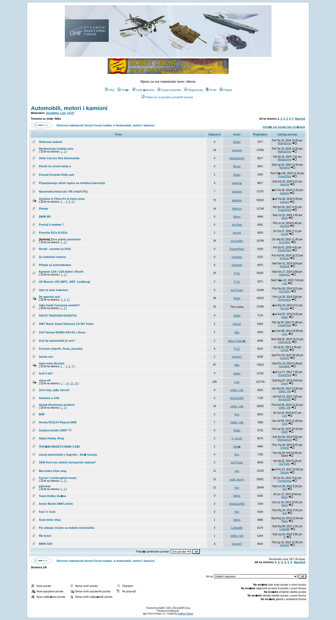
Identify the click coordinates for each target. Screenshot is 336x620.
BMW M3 (45, 216)
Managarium (284, 439)
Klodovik (285, 266)
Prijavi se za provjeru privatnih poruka (167, 97)
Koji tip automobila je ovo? (57, 340)
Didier (237, 141)
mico (284, 334)
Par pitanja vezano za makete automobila (66, 527)
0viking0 (237, 264)
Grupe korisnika (169, 89)
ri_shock (237, 438)
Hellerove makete (50, 141)
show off (44, 380)
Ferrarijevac (285, 480)
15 (71, 383)
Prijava (226, 89)
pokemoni (284, 274)
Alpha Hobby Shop (51, 438)
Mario (236, 216)
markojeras (284, 342)
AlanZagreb (237, 158)
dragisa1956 (237, 503)
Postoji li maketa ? (51, 224)
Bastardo (284, 167)
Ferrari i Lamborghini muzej (57, 477)
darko (285, 505)
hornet (237, 232)
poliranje (45, 486)
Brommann (284, 299)
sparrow (237, 150)
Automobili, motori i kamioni (69, 108)
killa (237, 332)
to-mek (285, 350)
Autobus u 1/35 (49, 398)
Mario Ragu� (237, 340)
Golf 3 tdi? (46, 373)
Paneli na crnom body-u (55, 166)
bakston (237, 191)
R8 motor (45, 535)
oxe (237, 470)
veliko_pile (237, 390)
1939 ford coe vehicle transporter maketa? (67, 462)
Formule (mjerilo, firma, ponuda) (60, 348)
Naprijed (300, 118)
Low (63, 113)
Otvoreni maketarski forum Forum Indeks (84, 125)
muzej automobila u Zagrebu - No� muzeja (68, 454)
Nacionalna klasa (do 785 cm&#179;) (63, 191)
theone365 (237, 398)
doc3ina (237, 224)
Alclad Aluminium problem (57, 404)
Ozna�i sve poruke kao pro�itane (284, 127)
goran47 (237, 356)
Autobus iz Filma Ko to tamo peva (61, 198)
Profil (211, 89)
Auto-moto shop (50, 519)
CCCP (70, 113)
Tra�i (123, 89)
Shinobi (284, 447)
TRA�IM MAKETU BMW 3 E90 (59, 446)
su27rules (237, 290)
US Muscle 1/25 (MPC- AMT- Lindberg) (64, 281)
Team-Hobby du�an (52, 495)
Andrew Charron (185, 613)
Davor (284, 383)
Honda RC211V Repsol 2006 (57, 422)
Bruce (237, 166)
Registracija (193, 89)
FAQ (109, 89)
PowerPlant (284, 176)
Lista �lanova (143, 89)
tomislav (237, 256)
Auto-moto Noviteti (51, 363)
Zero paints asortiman (66, 239)
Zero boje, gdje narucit (54, 390)
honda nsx (46, 356)
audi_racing (237, 479)
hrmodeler (285, 366)
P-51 (237, 273)
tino (237, 414)
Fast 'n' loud (47, 511)
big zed (284, 308)
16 (76, 383)
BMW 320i (45, 543)
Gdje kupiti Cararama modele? (59, 305)
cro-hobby (237, 240)
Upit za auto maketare (53, 290)
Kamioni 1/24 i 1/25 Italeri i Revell (61, 271)
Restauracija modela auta (56, 148)
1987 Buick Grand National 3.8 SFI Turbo (66, 323)
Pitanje (43, 208)
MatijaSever (285, 143)
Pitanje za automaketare (55, 264)
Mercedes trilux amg (52, 470)
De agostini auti (49, 296)
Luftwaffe (237, 527)
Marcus (236, 208)
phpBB (161, 608)
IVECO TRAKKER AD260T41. (58, 315)
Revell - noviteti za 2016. (55, 248)
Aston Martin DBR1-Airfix (56, 503)
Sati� (237, 446)
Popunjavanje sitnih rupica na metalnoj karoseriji (72, 183)
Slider (236, 298)
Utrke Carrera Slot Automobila (59, 158)
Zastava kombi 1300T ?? (55, 430)
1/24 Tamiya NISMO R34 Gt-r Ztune (62, 332)
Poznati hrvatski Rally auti (56, 174)
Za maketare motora (52, 256)
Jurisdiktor (52, 113)
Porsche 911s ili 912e (53, 232)
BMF (42, 414)
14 (67, 383)
